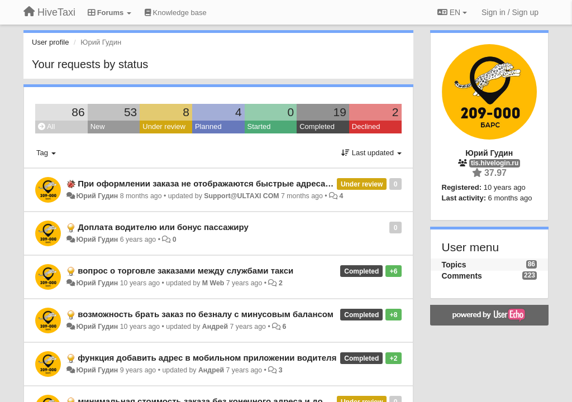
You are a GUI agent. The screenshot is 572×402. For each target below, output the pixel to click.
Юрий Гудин (97, 196)
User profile (50, 42)
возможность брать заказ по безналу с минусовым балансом (205, 314)
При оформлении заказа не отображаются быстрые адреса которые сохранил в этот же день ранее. (287, 183)
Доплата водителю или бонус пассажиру (163, 227)
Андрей (215, 327)
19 (339, 112)
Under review (163, 126)
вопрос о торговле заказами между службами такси (185, 270)
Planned (208, 126)
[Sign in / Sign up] (510, 12)
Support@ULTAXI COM (241, 196)
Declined (366, 126)
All (46, 126)
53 (130, 112)
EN (452, 12)
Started (259, 126)
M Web (213, 283)
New (97, 126)
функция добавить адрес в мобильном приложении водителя (207, 357)
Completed (317, 126)
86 (78, 112)
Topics (454, 264)
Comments (462, 275)
